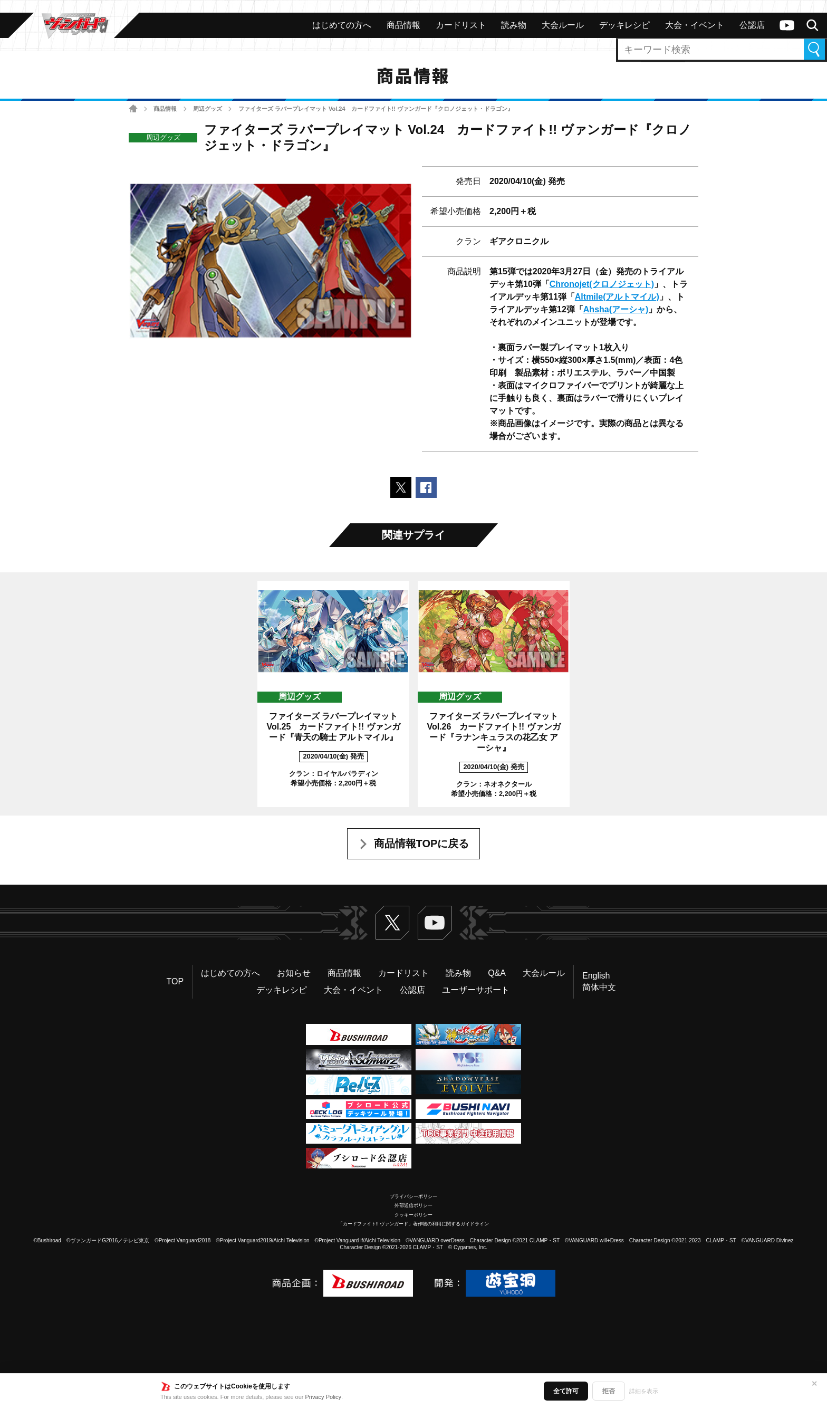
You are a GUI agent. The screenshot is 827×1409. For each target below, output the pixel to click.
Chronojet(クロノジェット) (602, 284)
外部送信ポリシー (413, 1205)
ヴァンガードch (786, 25)
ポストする (400, 487)
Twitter (392, 923)
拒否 (608, 1391)
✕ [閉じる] (814, 1383)
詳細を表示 (643, 1391)
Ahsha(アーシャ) (616, 309)
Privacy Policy (323, 1397)
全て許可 (566, 1391)
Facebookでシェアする (426, 487)
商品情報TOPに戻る (421, 843)
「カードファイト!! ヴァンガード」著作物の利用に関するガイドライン (413, 1223)
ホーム (133, 108)
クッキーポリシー (413, 1215)
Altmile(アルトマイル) (617, 296)
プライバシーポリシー (413, 1196)
